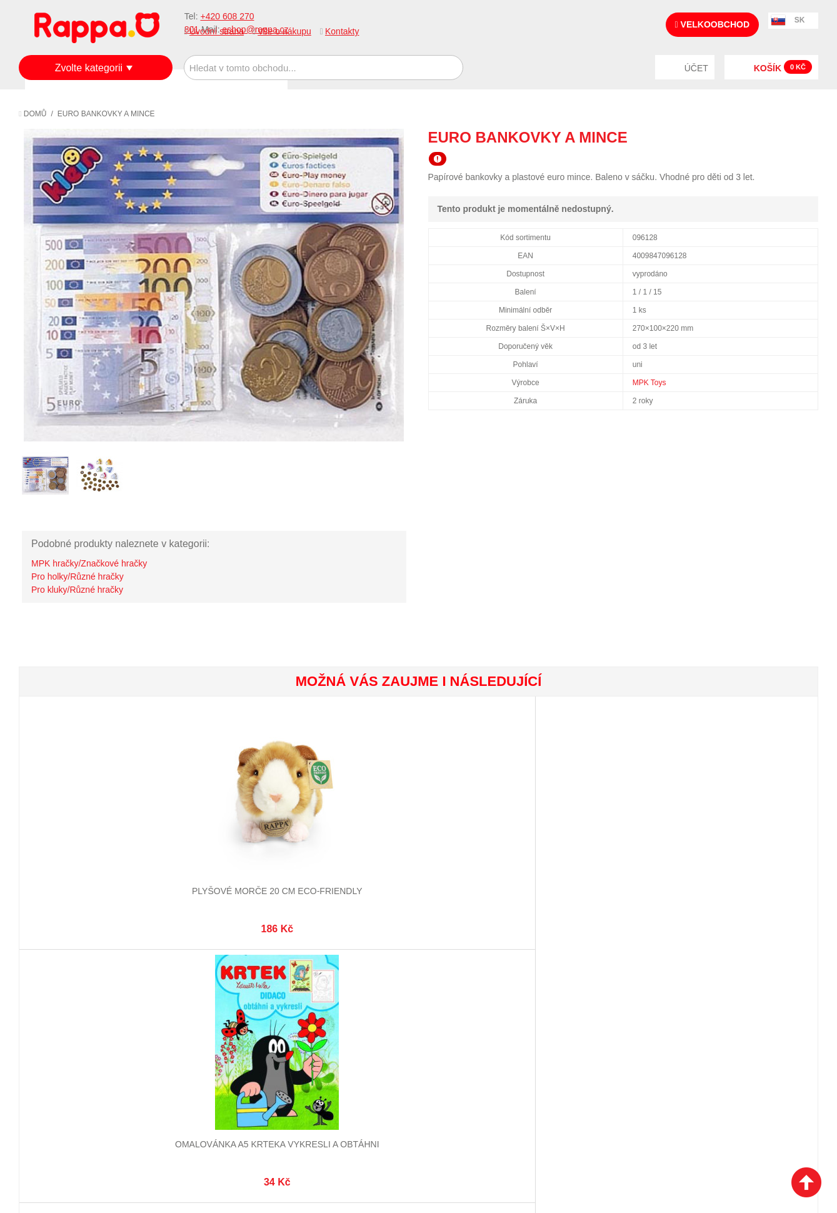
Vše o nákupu (284, 31)
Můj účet (314, 975)
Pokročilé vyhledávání (212, 1006)
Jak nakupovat (62, 991)
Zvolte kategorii (89, 68)
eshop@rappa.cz (743, 976)
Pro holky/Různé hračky (77, 576)
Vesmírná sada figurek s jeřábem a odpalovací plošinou (485, 850)
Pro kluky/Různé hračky (77, 590)
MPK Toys (649, 382)
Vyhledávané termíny (208, 991)
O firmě (47, 975)
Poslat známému (756, 137)
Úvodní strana (216, 31)
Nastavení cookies (387, 1140)
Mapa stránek (192, 975)
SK (799, 20)
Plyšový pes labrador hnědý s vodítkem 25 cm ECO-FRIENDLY (617, 850)
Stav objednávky (330, 991)
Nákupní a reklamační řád (86, 1006)
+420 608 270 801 (653, 976)
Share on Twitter (806, 137)
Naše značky (58, 1053)
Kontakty (342, 31)
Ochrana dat (59, 1037)
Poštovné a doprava (75, 1021)
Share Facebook (781, 137)
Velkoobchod (712, 24)
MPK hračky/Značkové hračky (89, 563)
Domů (32, 113)
